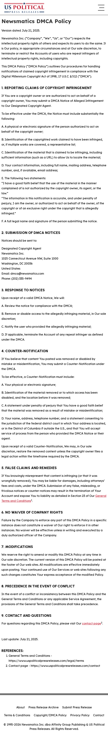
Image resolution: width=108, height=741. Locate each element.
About (20, 707)
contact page (91, 623)
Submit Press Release (77, 707)
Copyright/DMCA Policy (50, 715)
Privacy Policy (80, 715)
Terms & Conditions (17, 715)
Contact (98, 715)
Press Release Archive (43, 707)
